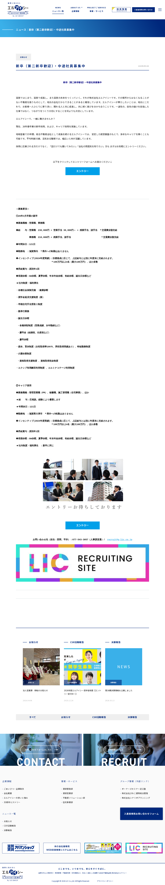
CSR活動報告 (99, 717)
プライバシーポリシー (105, 881)
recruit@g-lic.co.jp (119, 539)
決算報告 (132, 717)
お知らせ (65, 717)
